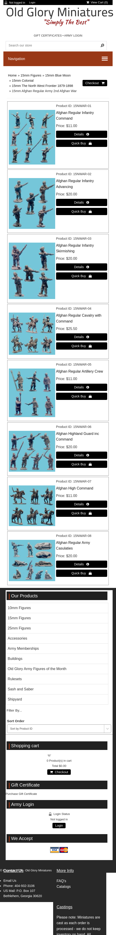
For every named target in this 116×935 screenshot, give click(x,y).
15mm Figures (31, 75)
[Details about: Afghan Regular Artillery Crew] (81, 387)
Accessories (17, 638)
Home (12, 75)
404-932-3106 (24, 886)
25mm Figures (19, 628)
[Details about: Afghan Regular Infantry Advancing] (81, 202)
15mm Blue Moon (58, 75)
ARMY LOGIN (73, 35)
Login (32, 2)
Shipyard (15, 699)
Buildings (15, 659)
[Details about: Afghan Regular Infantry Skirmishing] (81, 267)
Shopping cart (62, 755)
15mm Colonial (22, 80)
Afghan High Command (74, 488)
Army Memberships (23, 648)
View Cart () (97, 2)
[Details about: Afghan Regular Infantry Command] (81, 134)
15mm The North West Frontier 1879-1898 (42, 86)
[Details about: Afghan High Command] (81, 504)
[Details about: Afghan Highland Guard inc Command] (81, 455)
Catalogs (64, 887)
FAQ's (61, 881)
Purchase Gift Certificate (21, 794)
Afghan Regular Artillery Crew (79, 371)
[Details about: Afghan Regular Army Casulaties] (81, 564)
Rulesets (15, 679)
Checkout (59, 772)
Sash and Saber (21, 689)
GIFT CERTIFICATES (48, 35)
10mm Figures (19, 608)
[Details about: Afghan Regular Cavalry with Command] (81, 337)
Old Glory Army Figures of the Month (37, 669)
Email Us (9, 880)
